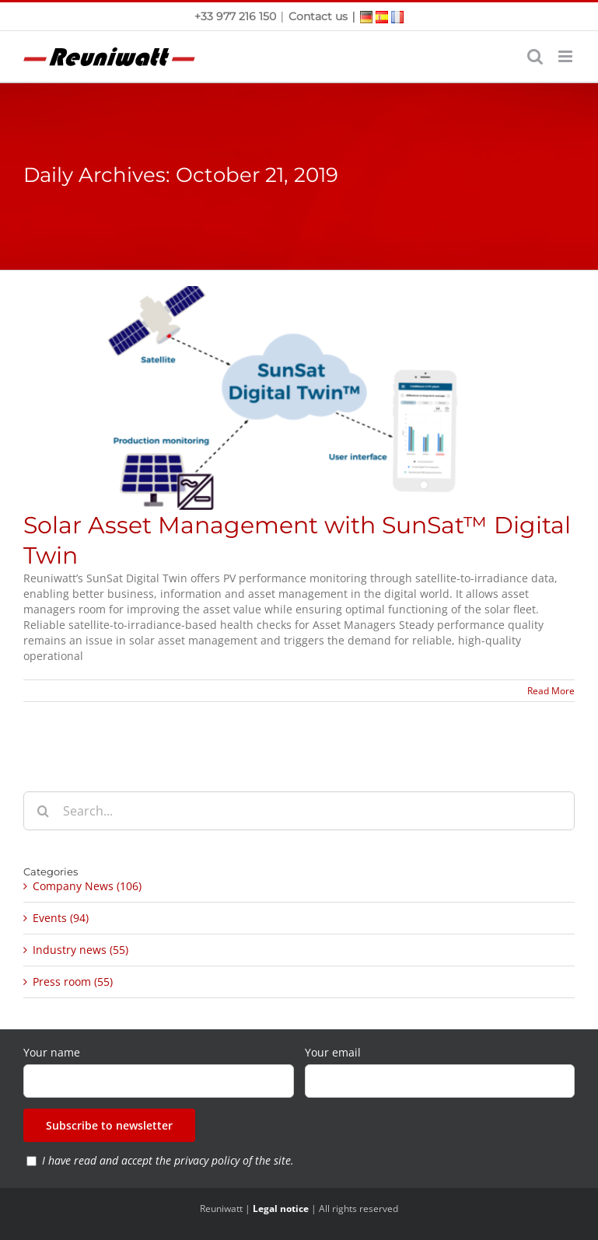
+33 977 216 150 (236, 16)
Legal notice (281, 1208)
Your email (333, 1052)
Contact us (318, 16)
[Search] (42, 810)
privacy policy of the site (232, 1160)
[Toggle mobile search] (535, 56)
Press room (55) (73, 981)
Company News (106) (87, 885)
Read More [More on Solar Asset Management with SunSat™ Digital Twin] (551, 690)
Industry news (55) (80, 949)
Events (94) (61, 917)
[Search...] (299, 810)
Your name (51, 1052)
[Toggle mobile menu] (566, 56)
